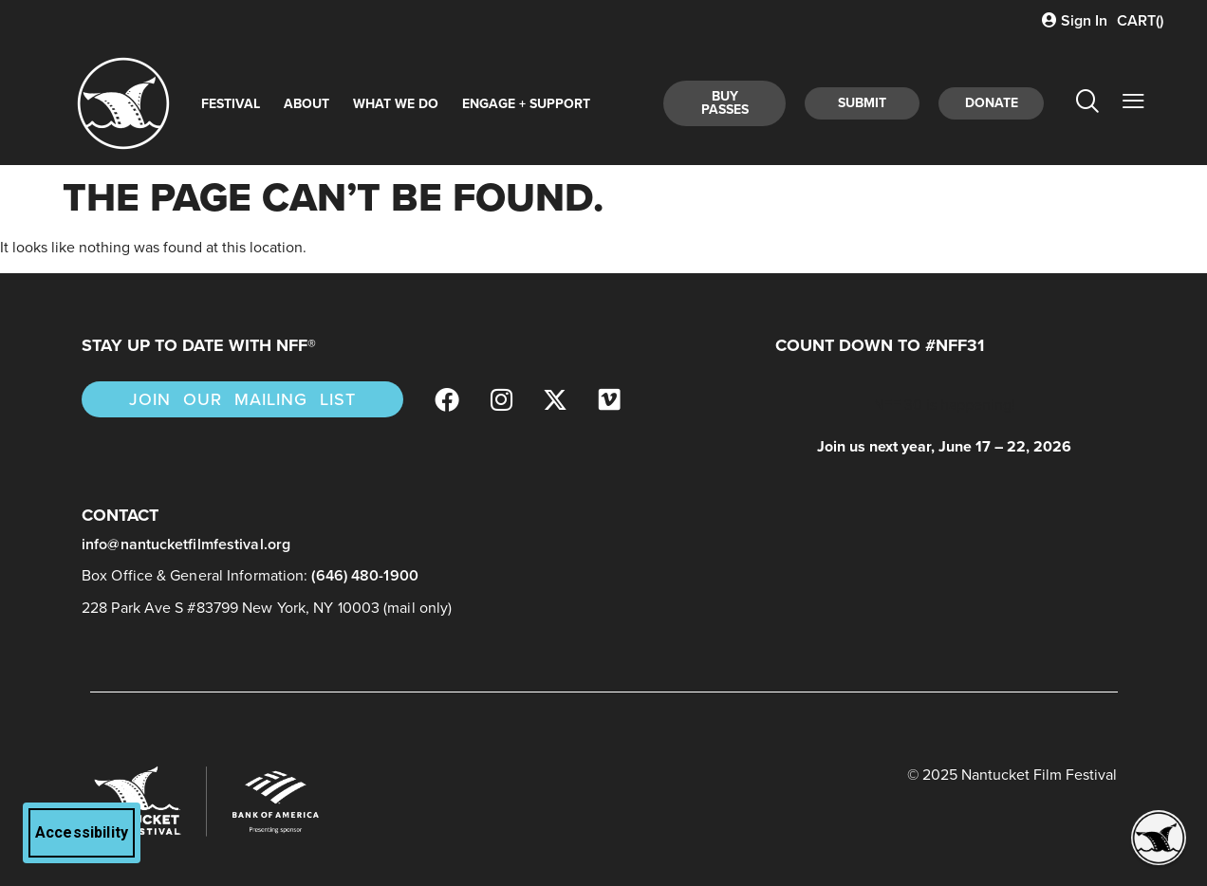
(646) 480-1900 (364, 575)
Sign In (1074, 20)
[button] (1158, 837)
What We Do (395, 104)
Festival (230, 104)
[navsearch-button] (1086, 103)
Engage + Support (526, 104)
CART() (1140, 20)
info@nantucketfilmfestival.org (186, 544)
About (306, 104)
